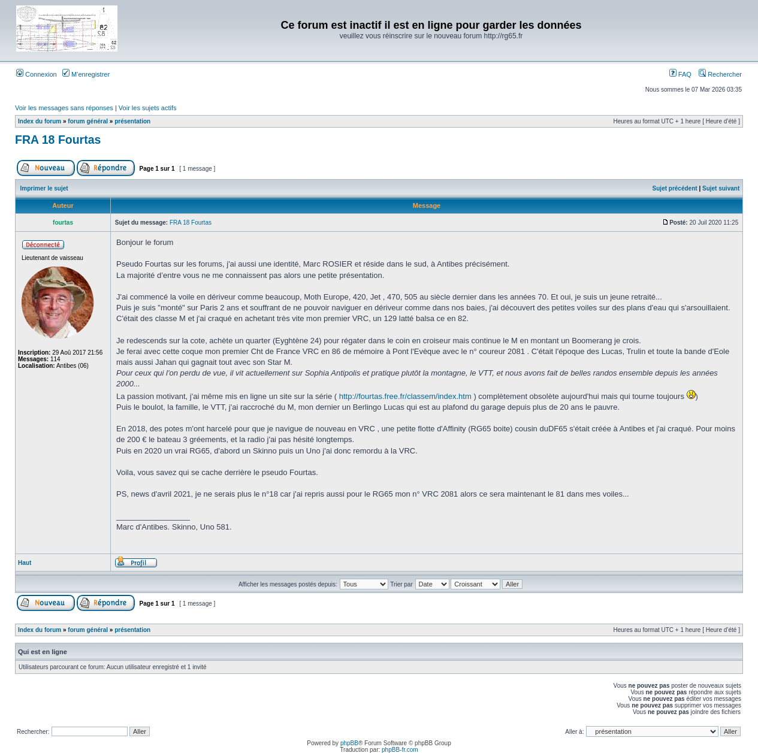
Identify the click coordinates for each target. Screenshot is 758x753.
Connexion (36, 74)
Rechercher (720, 74)
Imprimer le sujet (44, 188)
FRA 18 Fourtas (58, 139)
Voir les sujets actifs (148, 107)
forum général (88, 121)
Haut (24, 563)
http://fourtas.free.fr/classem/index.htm (405, 396)
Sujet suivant (720, 188)
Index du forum (39, 121)
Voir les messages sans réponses (64, 107)
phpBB (349, 743)
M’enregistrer (86, 74)
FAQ (680, 74)
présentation (132, 121)
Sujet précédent (675, 188)
